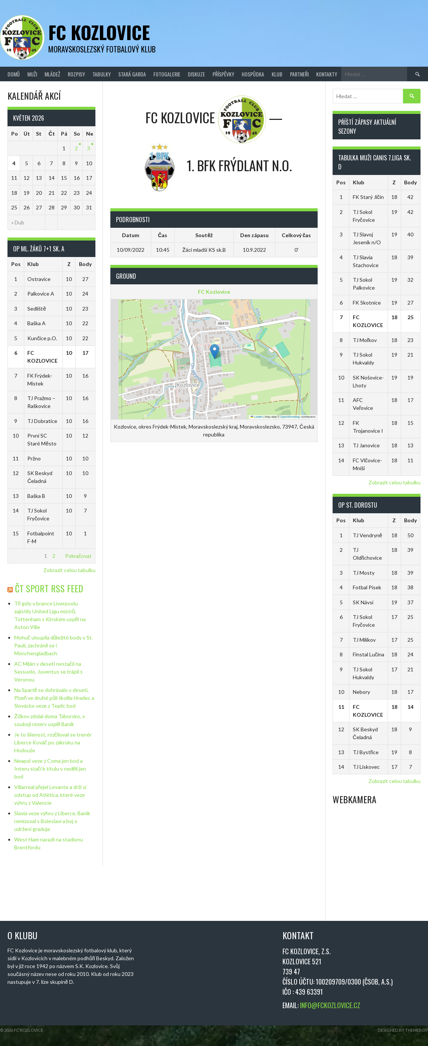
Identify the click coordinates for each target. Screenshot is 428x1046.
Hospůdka (253, 74)
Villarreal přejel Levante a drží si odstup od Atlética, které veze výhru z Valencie (50, 795)
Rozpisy (76, 74)
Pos (16, 264)
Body (85, 264)
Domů (13, 74)
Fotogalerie (166, 74)
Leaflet (257, 416)
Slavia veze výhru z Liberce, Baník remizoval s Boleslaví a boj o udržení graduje (52, 821)
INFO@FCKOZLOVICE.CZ (330, 1005)
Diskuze (196, 74)
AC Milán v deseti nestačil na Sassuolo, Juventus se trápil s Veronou (48, 671)
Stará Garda (132, 74)
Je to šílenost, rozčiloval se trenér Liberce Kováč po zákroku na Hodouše (53, 742)
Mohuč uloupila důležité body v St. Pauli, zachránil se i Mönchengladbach (53, 645)
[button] (214, 351)
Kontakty (326, 74)
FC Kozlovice (99, 32)
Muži (32, 74)
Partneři (299, 74)
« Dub (17, 222)
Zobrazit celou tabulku (69, 570)
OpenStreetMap (290, 416)
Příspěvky (223, 74)
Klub (277, 74)
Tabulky (101, 74)
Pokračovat (78, 556)
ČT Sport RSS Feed (49, 588)
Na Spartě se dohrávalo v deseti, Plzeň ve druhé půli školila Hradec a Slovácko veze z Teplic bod (54, 698)
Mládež (52, 74)
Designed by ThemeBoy (403, 1030)
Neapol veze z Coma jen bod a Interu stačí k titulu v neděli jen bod (50, 769)
